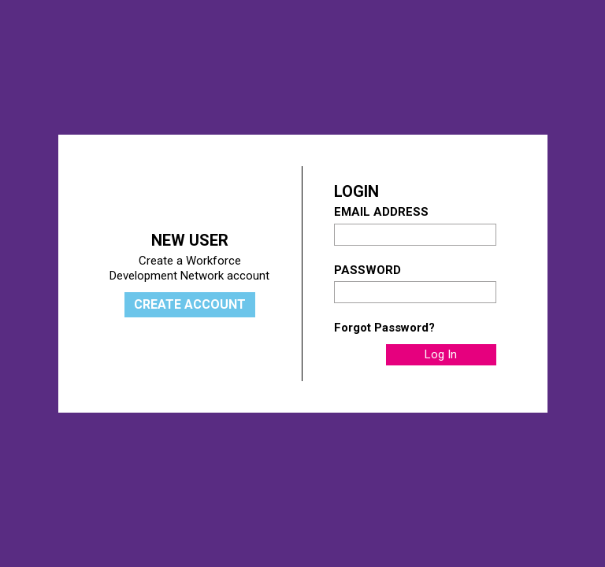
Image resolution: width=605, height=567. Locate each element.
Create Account (190, 304)
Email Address (381, 212)
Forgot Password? (384, 328)
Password (367, 270)
